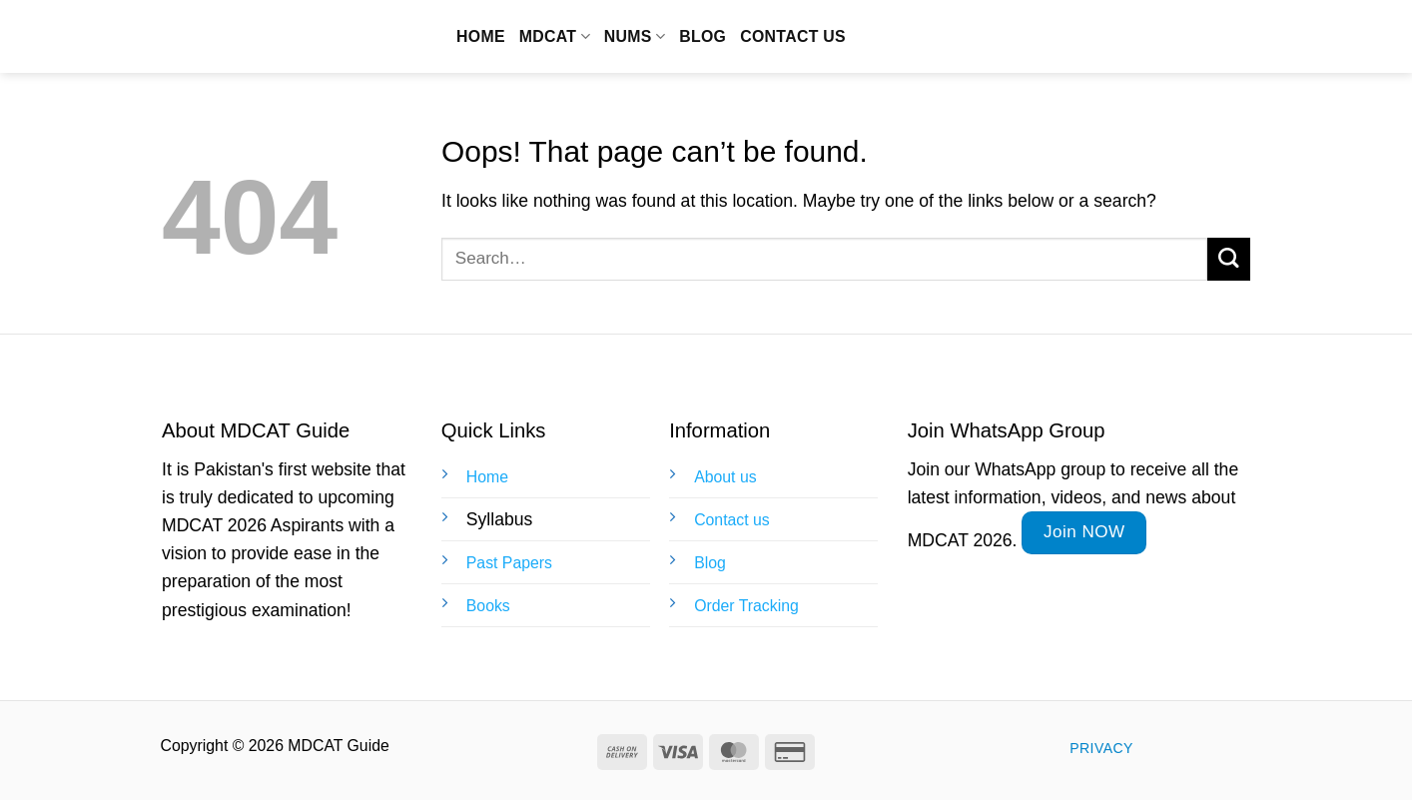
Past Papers (509, 562)
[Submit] (1228, 259)
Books (488, 605)
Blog (702, 36)
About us (725, 476)
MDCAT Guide (272, 37)
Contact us (793, 36)
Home (480, 36)
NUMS (634, 36)
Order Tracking (746, 605)
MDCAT (554, 36)
